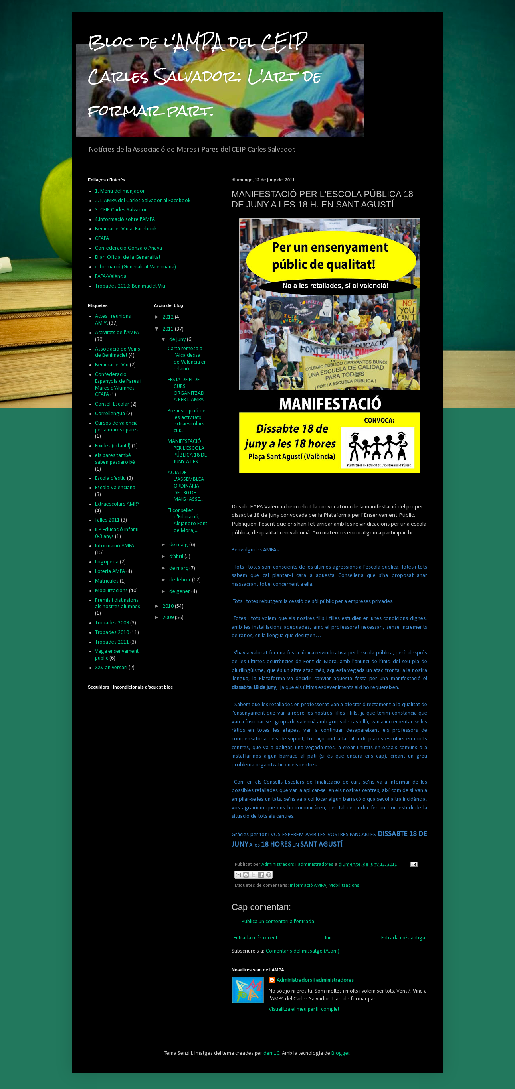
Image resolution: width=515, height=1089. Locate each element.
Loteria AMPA (110, 572)
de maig (179, 545)
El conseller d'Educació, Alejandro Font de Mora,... (187, 521)
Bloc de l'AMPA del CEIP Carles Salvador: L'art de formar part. (205, 76)
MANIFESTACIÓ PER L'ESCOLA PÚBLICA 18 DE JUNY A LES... (187, 452)
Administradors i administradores (315, 980)
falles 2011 (107, 520)
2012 (168, 317)
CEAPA (102, 239)
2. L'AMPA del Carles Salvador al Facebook (142, 201)
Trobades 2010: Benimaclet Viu (130, 286)
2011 (168, 329)
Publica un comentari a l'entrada (278, 922)
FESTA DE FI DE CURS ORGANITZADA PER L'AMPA (186, 390)
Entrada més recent (255, 938)
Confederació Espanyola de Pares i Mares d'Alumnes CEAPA (118, 385)
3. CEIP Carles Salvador (121, 210)
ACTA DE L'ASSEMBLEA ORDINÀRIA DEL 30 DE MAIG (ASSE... (186, 486)
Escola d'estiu (110, 478)
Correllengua (110, 414)
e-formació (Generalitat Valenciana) (135, 267)
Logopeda (107, 562)
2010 (168, 606)
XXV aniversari (111, 668)
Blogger (340, 1053)
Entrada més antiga (403, 938)
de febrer (180, 580)
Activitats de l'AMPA (117, 333)
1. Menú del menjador (120, 191)
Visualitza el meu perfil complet (304, 1009)
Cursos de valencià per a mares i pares (117, 426)
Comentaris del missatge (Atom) (302, 951)
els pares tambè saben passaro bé (115, 459)
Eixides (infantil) (113, 446)
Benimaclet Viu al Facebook (126, 229)
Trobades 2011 (112, 642)
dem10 (271, 1053)
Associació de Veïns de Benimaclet (117, 352)
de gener (180, 592)
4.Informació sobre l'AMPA (125, 220)
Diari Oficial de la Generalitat (127, 257)
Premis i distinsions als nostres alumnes (117, 603)
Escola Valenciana (115, 488)
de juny (178, 340)
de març (179, 568)
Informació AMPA (308, 885)
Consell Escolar (112, 404)
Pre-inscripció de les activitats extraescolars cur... (187, 421)
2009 (168, 618)
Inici (329, 938)
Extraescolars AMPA (117, 504)
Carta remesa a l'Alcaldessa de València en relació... (187, 359)
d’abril (176, 557)
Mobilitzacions (344, 885)
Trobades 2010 (112, 633)
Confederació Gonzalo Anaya (128, 248)
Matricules (107, 581)
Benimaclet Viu (112, 365)
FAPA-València (111, 277)
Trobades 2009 (112, 623)
